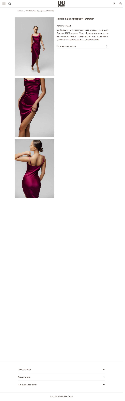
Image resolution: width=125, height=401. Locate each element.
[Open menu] (3, 4)
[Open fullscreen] (34, 46)
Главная (20, 11)
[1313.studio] (61, 4)
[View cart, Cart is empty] (120, 3)
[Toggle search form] (9, 3)
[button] (61, 369)
